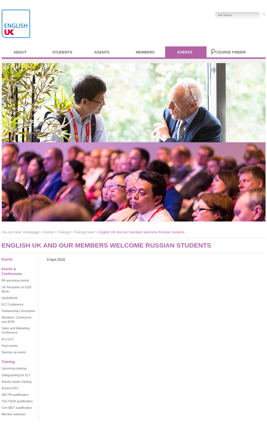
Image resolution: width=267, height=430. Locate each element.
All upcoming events (15, 280)
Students (62, 52)
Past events (10, 345)
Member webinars (14, 414)
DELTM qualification (15, 394)
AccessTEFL (10, 388)
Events (185, 52)
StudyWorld (10, 298)
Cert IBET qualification (17, 407)
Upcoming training (14, 368)
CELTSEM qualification (17, 401)
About (20, 52)
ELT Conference (13, 304)
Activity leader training (17, 381)
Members (145, 52)
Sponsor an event (14, 352)
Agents (102, 52)
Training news (84, 232)
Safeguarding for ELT (16, 375)
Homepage (31, 232)
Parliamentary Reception (18, 311)
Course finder (230, 52)
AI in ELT (8, 339)
